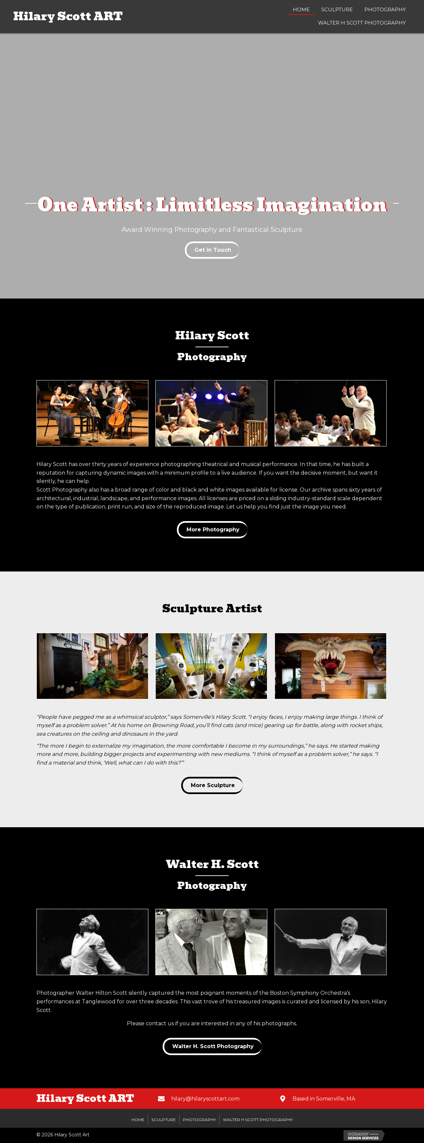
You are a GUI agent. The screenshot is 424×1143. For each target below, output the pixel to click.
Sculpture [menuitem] (163, 1119)
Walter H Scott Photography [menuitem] (258, 1119)
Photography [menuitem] (199, 1119)
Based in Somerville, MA (323, 1099)
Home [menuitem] (138, 1119)
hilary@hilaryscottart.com (205, 1099)
